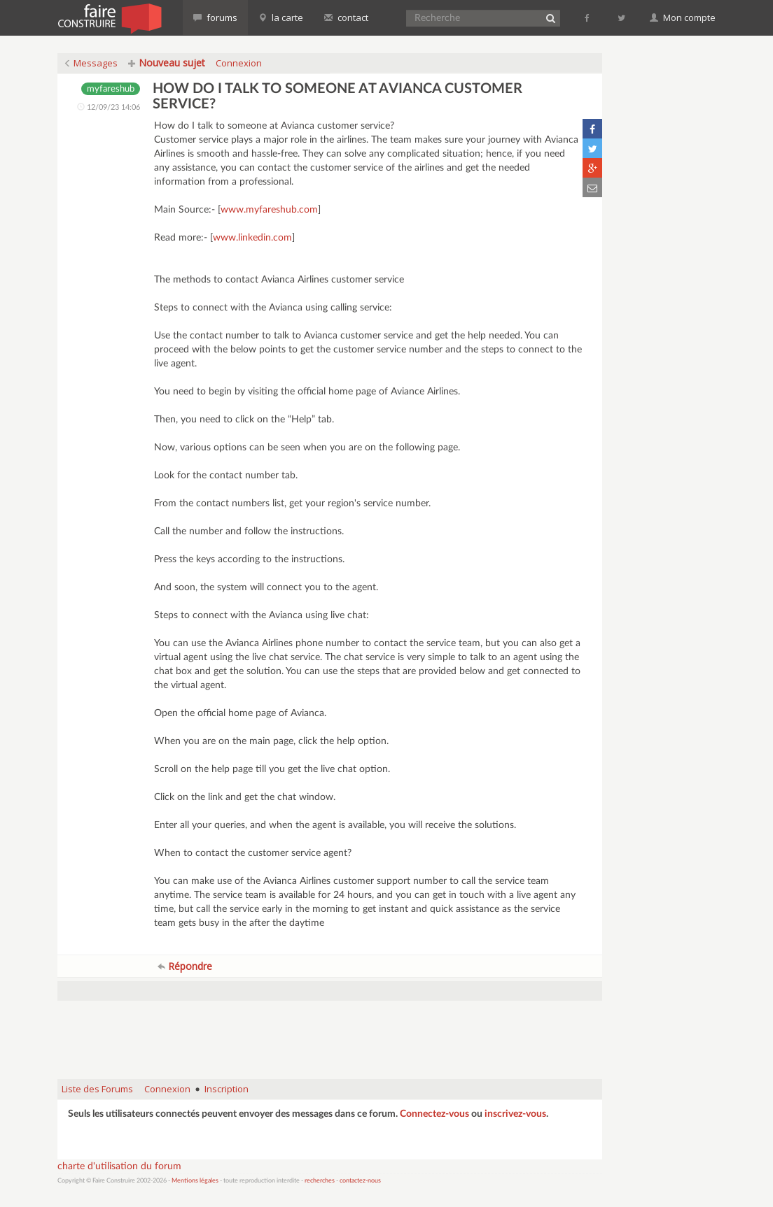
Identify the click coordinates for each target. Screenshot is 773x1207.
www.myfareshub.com (269, 210)
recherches (320, 1181)
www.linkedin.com (252, 238)
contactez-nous (360, 1181)
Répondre (185, 966)
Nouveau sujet (166, 62)
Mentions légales (195, 1181)
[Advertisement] (330, 1032)
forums (215, 17)
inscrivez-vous (515, 1114)
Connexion (239, 63)
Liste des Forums (97, 1089)
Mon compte (683, 17)
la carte (280, 17)
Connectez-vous (434, 1114)
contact (346, 17)
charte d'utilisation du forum (119, 1166)
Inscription (226, 1089)
